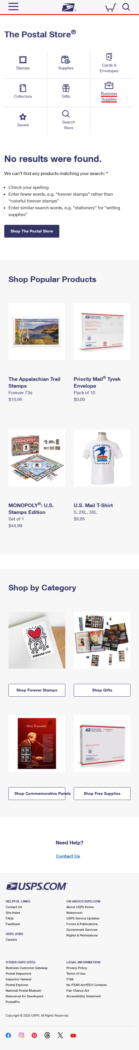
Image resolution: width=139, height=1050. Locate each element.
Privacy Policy (76, 968)
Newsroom (74, 912)
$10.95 (15, 399)
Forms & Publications (82, 924)
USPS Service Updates (82, 918)
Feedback (13, 924)
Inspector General (18, 979)
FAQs (10, 918)
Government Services (81, 929)
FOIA (69, 979)
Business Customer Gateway (27, 968)
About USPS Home (80, 907)
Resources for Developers (25, 996)
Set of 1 (16, 518)
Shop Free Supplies (102, 793)
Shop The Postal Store (31, 231)
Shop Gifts (102, 690)
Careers (11, 939)
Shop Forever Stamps (36, 690)
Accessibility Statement (83, 996)
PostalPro (13, 1002)
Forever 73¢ (20, 392)
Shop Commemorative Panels (39, 793)
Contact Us (68, 856)
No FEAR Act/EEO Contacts (86, 985)
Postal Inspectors (18, 973)
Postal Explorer (17, 985)
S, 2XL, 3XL (85, 512)
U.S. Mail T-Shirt (93, 505)
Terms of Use (75, 973)
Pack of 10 (84, 392)
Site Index (13, 912)
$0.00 (79, 399)
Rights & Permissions (82, 935)
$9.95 (79, 518)
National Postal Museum (23, 990)
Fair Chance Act (77, 990)
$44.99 (15, 525)
